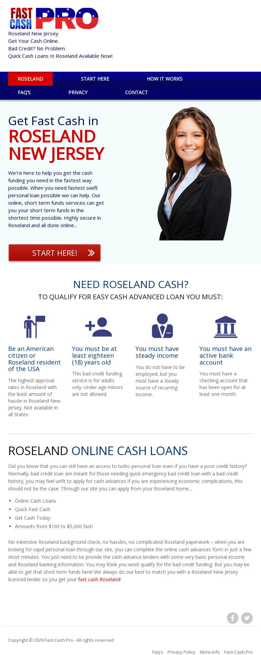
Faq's (157, 652)
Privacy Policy (181, 652)
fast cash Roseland (99, 579)
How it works (164, 78)
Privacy (77, 92)
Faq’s (24, 92)
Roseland (30, 78)
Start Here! (54, 253)
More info (210, 652)
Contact (136, 92)
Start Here (95, 78)
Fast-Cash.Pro (59, 640)
